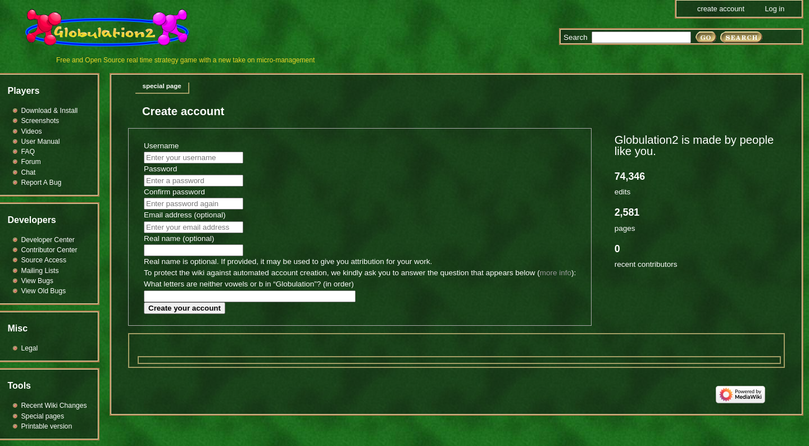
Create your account (184, 308)
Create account (720, 8)
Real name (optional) (179, 238)
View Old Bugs (43, 291)
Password (160, 169)
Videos (31, 131)
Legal (29, 348)
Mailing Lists (40, 271)
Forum (31, 162)
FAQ (28, 152)
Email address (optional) (185, 215)
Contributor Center (49, 250)
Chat (28, 172)
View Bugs (37, 281)
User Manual (40, 141)
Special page (162, 86)
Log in (774, 8)
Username (161, 146)
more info (555, 272)
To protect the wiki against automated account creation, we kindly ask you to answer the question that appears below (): (360, 272)
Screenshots (40, 121)
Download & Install (49, 111)
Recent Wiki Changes (54, 405)
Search (575, 37)
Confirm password (174, 192)
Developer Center (48, 240)
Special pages (42, 416)
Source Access (44, 260)
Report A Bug (41, 182)
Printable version (46, 426)
